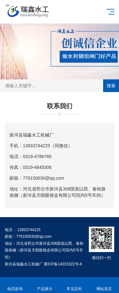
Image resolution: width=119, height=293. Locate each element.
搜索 (111, 85)
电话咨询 (15, 285)
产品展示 (45, 285)
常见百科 (74, 285)
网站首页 (104, 285)
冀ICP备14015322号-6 (63, 264)
